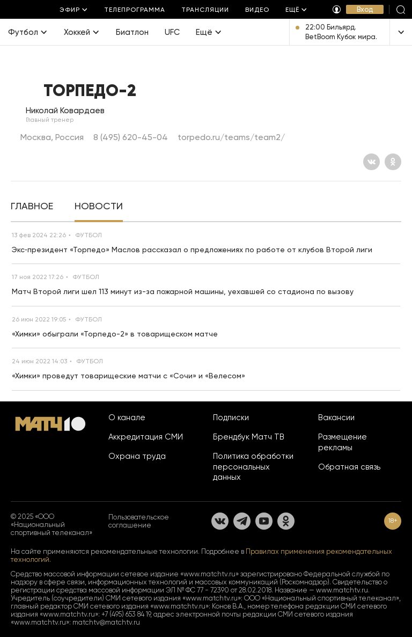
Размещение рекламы (342, 442)
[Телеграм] (242, 521)
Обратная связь (349, 467)
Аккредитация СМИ (145, 437)
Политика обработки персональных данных (253, 466)
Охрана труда (137, 456)
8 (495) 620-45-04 (130, 137)
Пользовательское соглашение (138, 521)
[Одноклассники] (393, 161)
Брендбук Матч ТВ (248, 437)
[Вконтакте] (371, 161)
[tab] (32, 207)
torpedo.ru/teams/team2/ (231, 137)
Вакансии (336, 417)
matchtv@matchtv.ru (106, 622)
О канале (126, 417)
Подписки (231, 417)
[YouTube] (264, 521)
